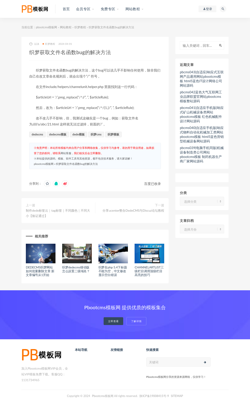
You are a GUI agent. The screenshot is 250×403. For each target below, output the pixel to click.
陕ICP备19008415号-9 (154, 396)
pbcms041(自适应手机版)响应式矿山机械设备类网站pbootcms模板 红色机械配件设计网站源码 (202, 114)
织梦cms (96, 134)
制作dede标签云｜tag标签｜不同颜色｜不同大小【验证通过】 (58, 213)
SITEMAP (177, 396)
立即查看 (113, 321)
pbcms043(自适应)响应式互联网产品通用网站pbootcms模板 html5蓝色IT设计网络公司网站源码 (202, 78)
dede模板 (78, 134)
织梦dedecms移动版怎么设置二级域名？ (76, 269)
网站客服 (66, 153)
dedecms (37, 134)
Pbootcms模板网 (102, 396)
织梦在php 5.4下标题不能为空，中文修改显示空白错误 (112, 271)
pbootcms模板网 (46, 27)
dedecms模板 (58, 134)
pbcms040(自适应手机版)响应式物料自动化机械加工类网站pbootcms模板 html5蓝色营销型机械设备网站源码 (202, 134)
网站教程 (66, 27)
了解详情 (136, 321)
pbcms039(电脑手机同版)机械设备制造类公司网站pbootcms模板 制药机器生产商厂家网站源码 (202, 154)
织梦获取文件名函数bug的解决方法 (77, 164)
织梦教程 (80, 27)
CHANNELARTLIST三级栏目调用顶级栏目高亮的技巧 (149, 271)
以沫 (34, 44)
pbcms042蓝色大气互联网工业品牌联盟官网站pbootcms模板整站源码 (201, 96)
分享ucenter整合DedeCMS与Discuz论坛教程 (133, 210)
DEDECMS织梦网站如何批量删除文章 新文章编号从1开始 (40, 271)
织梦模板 (113, 134)
